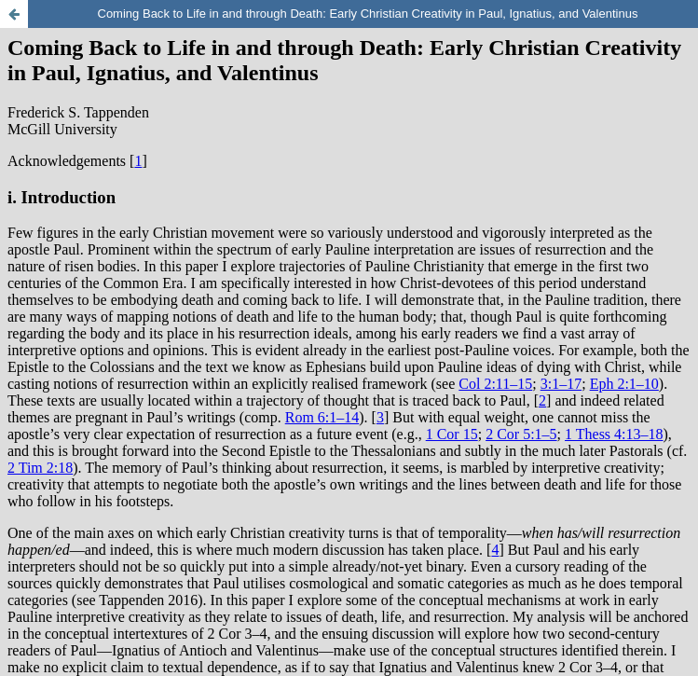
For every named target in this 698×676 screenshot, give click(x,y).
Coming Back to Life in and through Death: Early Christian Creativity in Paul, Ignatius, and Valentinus (367, 14)
